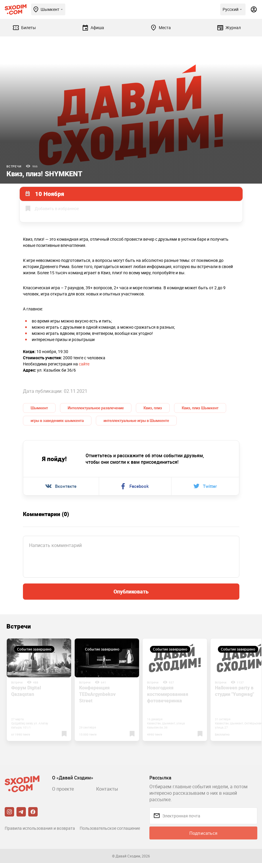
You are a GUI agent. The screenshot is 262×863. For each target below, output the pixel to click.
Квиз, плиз (152, 407)
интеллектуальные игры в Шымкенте (136, 420)
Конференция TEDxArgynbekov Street (97, 694)
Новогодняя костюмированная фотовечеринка (167, 694)
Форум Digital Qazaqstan (26, 690)
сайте (84, 364)
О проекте (63, 789)
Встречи (13, 166)
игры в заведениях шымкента (57, 420)
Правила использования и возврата (40, 828)
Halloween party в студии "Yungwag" (234, 690)
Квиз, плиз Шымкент (200, 407)
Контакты (107, 789)
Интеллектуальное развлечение (96, 407)
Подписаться (203, 833)
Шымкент (39, 407)
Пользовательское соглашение (110, 828)
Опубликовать (131, 591)
